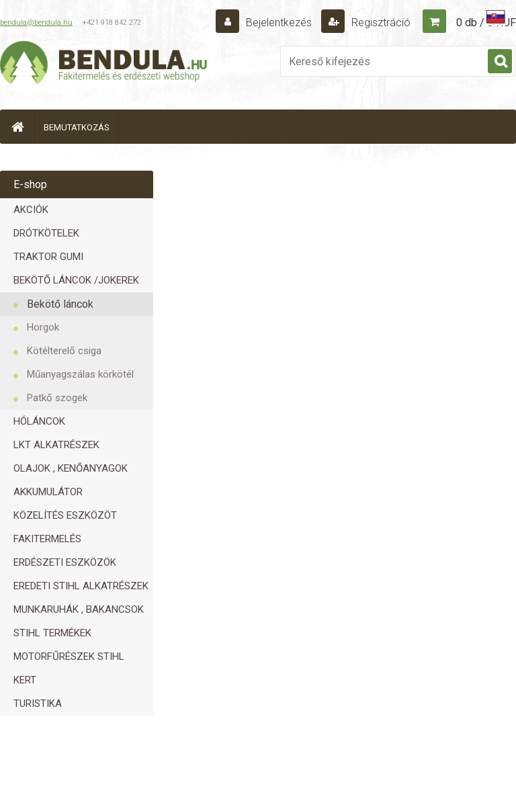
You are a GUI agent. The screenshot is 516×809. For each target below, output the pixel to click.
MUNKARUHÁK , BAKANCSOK (78, 609)
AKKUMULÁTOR (48, 492)
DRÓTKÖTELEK (46, 233)
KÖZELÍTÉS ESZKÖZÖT (65, 515)
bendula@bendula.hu (36, 22)
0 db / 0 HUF (486, 22)
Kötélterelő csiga (64, 351)
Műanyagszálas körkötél (80, 374)
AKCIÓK (30, 210)
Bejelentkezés (278, 22)
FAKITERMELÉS (47, 539)
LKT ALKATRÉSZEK (56, 445)
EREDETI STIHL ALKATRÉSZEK (80, 586)
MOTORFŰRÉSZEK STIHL (68, 656)
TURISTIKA (37, 703)
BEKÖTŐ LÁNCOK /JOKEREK (76, 280)
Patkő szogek (57, 398)
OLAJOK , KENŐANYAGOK (70, 468)
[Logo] (104, 64)
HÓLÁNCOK (39, 421)
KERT (24, 680)
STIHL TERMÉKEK (52, 633)
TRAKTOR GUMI (48, 257)
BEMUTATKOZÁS (77, 127)
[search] (500, 62)
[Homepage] (17, 127)
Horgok (43, 327)
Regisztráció (380, 22)
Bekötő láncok (60, 304)
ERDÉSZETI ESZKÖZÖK (64, 562)
